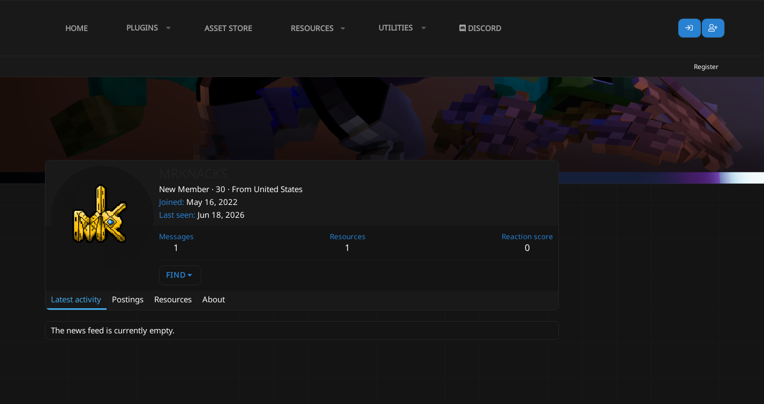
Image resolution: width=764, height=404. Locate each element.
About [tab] (213, 299)
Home (76, 28)
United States (278, 189)
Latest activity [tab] (76, 299)
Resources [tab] (173, 299)
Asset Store (228, 28)
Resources (312, 28)
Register (706, 66)
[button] (146, 28)
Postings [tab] (127, 299)
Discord (480, 28)
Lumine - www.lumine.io (687, 394)
